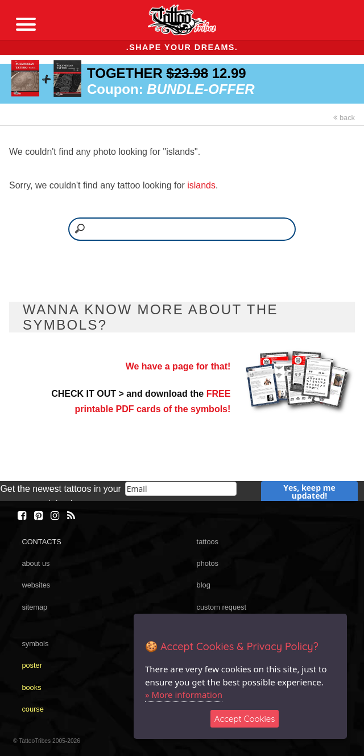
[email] (181, 489)
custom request (222, 607)
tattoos (207, 541)
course (32, 709)
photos (207, 563)
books (31, 687)
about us (35, 563)
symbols (35, 643)
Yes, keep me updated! (309, 491)
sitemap (34, 607)
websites (36, 585)
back (344, 117)
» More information (183, 694)
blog (203, 585)
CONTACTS (41, 541)
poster (32, 665)
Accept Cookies (244, 718)
